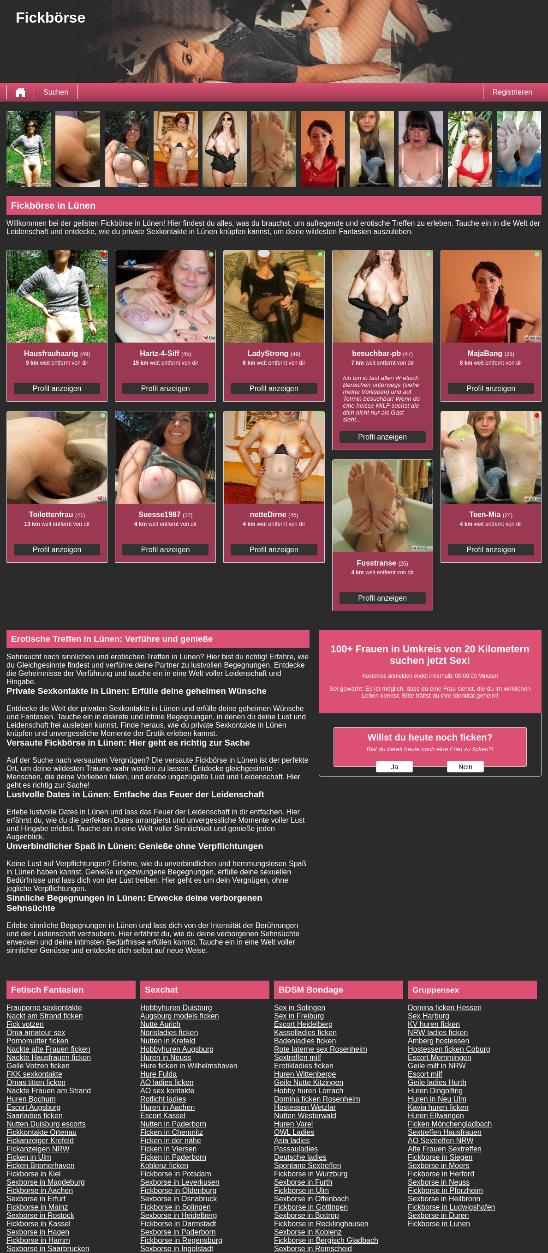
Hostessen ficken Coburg (449, 1049)
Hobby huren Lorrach (308, 1091)
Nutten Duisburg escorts (46, 1124)
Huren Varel (293, 1124)
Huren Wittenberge (305, 1074)
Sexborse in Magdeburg (45, 1182)
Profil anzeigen (57, 388)
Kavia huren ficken (438, 1107)
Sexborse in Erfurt (36, 1199)
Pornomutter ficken (37, 1041)
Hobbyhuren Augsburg (177, 1049)
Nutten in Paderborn (173, 1124)
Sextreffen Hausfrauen (445, 1132)
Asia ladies (292, 1141)
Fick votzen (25, 1024)
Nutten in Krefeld (167, 1041)
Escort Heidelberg (303, 1024)
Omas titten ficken (36, 1082)
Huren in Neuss (165, 1057)
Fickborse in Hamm (38, 1240)
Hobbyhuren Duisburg (176, 1008)
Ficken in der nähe (170, 1141)
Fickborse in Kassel (38, 1224)
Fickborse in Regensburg (181, 1240)
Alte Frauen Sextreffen (445, 1149)
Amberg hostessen (438, 1041)
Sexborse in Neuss (439, 1182)
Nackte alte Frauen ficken (48, 1049)
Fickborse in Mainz (37, 1207)
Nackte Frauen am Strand (48, 1091)
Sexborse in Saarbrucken (47, 1249)
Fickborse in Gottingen (311, 1207)
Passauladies (296, 1149)
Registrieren (512, 92)
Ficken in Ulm (28, 1157)
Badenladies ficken (305, 1041)
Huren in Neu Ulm (437, 1099)
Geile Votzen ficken (38, 1066)
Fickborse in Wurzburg (311, 1174)
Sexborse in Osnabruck (178, 1199)
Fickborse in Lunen (439, 1224)
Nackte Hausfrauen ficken (48, 1057)
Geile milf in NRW (437, 1066)
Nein (465, 767)
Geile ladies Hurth (437, 1082)
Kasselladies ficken (305, 1032)
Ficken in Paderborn (173, 1157)
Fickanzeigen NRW (38, 1149)
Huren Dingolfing (435, 1091)
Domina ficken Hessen (445, 1008)
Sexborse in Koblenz (308, 1232)
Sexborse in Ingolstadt (176, 1249)
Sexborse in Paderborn (178, 1232)
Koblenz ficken (164, 1165)
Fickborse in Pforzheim (445, 1190)
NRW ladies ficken (438, 1032)
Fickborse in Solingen (175, 1207)
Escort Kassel (162, 1116)
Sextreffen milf (297, 1057)
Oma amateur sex (35, 1032)
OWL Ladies (294, 1132)
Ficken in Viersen (168, 1149)
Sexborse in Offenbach (311, 1199)
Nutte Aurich (160, 1024)
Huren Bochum (31, 1099)
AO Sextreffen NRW (441, 1141)
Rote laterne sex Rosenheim (320, 1049)
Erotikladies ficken (304, 1066)
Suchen (55, 92)
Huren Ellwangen (436, 1116)
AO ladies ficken (167, 1082)
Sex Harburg (428, 1016)
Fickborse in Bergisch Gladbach (326, 1240)
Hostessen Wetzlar (305, 1107)
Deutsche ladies (300, 1157)
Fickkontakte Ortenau (41, 1132)
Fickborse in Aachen (39, 1190)
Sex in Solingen (299, 1008)
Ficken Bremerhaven (40, 1165)
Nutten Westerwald (305, 1116)
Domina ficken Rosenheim (317, 1099)
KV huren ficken (434, 1024)
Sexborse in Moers (438, 1165)
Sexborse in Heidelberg (178, 1215)
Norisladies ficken (169, 1032)
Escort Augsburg (33, 1107)
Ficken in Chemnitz (171, 1132)
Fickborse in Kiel (33, 1174)
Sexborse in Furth (303, 1182)
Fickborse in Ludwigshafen (451, 1207)
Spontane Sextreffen (307, 1165)
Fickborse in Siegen (440, 1157)
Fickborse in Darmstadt (178, 1224)
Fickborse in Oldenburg (178, 1190)
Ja (394, 767)
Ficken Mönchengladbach (450, 1124)
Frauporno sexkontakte (44, 1008)
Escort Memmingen (439, 1057)
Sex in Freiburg (299, 1016)
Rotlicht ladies (163, 1099)
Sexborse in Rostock (40, 1215)
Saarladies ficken (34, 1116)
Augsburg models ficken (179, 1016)
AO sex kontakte (167, 1091)
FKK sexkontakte (34, 1074)
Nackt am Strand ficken (44, 1016)
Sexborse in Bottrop (306, 1215)
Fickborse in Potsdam (175, 1174)
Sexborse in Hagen (37, 1232)
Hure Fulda (158, 1074)
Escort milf (425, 1074)
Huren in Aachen (167, 1107)
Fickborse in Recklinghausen (321, 1224)
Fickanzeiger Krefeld (40, 1141)
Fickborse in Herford (441, 1174)
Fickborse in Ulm (301, 1190)
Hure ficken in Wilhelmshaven (189, 1066)
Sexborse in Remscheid (313, 1249)
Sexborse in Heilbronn (444, 1199)
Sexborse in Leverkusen (180, 1182)
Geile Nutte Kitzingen (308, 1082)
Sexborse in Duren (438, 1215)
